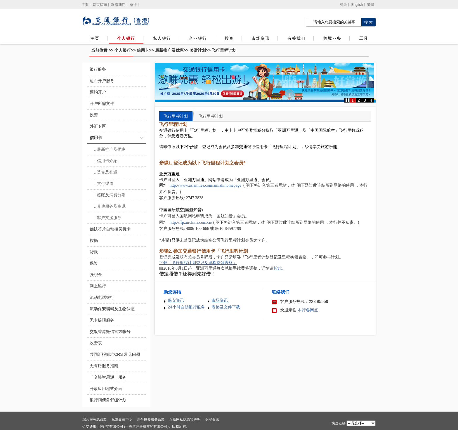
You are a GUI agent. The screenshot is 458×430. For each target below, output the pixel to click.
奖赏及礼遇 (105, 173)
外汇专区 (98, 126)
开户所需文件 (102, 103)
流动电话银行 (102, 297)
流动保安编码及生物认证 (112, 308)
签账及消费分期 (109, 195)
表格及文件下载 (225, 307)
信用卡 (143, 50)
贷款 (94, 251)
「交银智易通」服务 (108, 377)
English (357, 4)
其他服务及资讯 (109, 207)
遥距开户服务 (102, 80)
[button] (347, 100)
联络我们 (118, 4)
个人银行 (126, 38)
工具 (363, 38)
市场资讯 (260, 38)
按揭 (94, 240)
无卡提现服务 (102, 320)
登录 (343, 4)
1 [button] (352, 100)
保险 (94, 263)
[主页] (85, 4)
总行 (133, 4)
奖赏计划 (198, 50)
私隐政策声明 (121, 419)
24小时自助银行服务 (186, 307)
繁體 (370, 4)
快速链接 (339, 423)
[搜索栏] (333, 22)
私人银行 (162, 38)
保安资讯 (176, 300)
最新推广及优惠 (169, 50)
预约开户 (98, 92)
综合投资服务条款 (151, 419)
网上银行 (98, 286)
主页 (94, 38)
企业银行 (198, 38)
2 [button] (359, 100)
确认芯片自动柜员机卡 (110, 229)
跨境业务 (332, 38)
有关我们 (296, 38)
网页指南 (100, 4)
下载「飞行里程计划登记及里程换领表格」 (198, 263)
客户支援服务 (107, 218)
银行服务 (98, 69)
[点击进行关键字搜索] (368, 22)
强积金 (96, 274)
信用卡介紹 (105, 161)
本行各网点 (308, 310)
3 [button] (365, 100)
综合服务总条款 (94, 419)
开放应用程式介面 (106, 388)
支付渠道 (103, 184)
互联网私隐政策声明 (185, 419)
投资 (229, 38)
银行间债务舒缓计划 (108, 400)
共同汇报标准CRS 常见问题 (115, 354)
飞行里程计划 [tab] (176, 116)
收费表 (96, 343)
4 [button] (371, 100)
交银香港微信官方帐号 (110, 331)
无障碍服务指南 (104, 365)
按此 (278, 268)
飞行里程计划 (224, 50)
